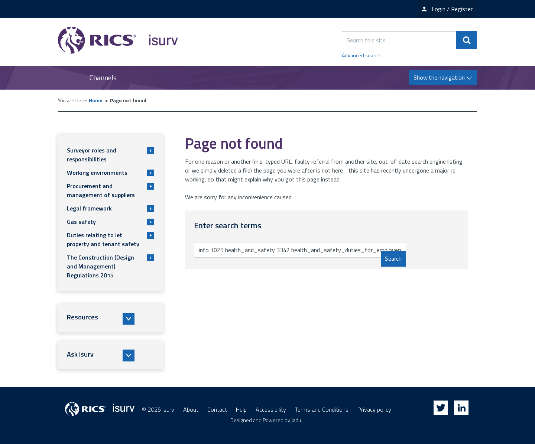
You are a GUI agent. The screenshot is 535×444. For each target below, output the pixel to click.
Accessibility (271, 409)
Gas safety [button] (110, 221)
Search (393, 258)
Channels (103, 78)
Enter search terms (222, 241)
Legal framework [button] (110, 208)
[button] (110, 318)
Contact (217, 409)
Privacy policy (374, 409)
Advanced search (361, 55)
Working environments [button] (110, 172)
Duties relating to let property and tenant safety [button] (110, 239)
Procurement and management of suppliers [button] (110, 190)
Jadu (296, 420)
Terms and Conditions (321, 409)
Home (96, 100)
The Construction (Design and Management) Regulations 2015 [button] (110, 266)
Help (241, 409)
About (190, 409)
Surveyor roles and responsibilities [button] (110, 155)
